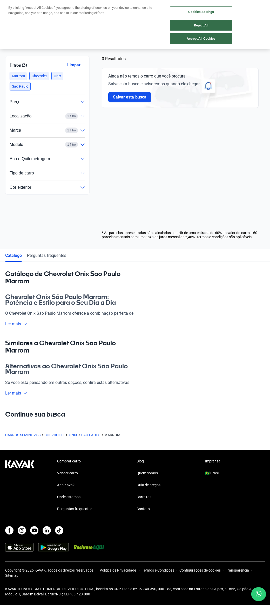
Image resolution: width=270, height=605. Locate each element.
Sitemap (11, 575)
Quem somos (147, 473)
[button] (18, 76)
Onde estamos (68, 497)
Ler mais (16, 323)
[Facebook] (9, 530)
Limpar (73, 64)
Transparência (237, 570)
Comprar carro (69, 461)
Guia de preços (148, 485)
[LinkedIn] (47, 530)
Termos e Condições (158, 570)
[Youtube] (34, 530)
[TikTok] (59, 530)
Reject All (201, 25)
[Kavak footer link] (19, 485)
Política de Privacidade (118, 570)
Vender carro (67, 473)
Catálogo (13, 255)
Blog (140, 461)
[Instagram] (22, 530)
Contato (143, 509)
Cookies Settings (201, 12)
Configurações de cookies (200, 570)
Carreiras (144, 497)
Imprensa (212, 461)
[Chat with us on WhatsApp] (258, 594)
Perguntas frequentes (46, 255)
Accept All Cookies (201, 38)
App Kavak (66, 485)
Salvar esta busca (129, 97)
